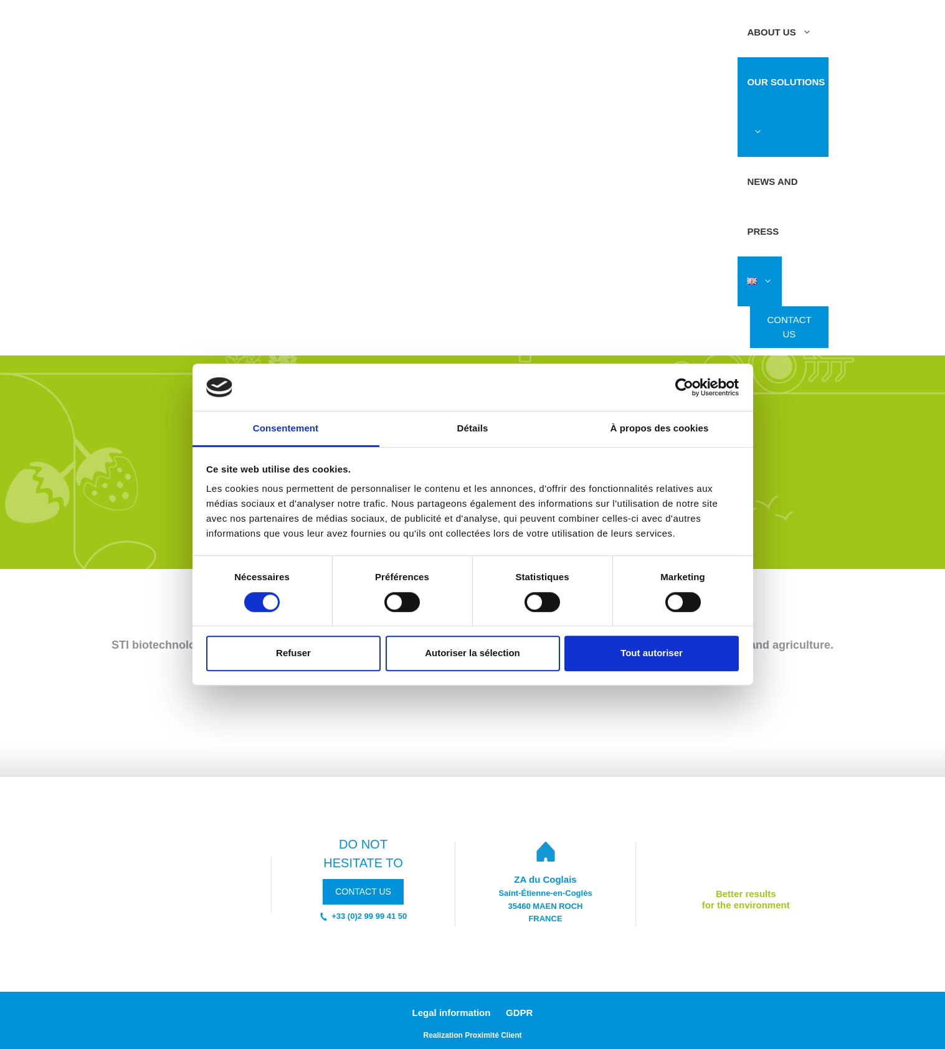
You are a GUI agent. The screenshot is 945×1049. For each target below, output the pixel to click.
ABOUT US (783, 32)
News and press (772, 206)
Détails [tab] (472, 428)
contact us (363, 891)
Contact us (789, 326)
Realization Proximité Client (472, 1035)
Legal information (451, 1012)
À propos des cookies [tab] (659, 428)
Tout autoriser (651, 652)
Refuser (293, 652)
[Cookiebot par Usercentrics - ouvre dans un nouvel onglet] (684, 387)
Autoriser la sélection (472, 652)
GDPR (519, 1012)
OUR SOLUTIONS (786, 117)
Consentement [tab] (285, 428)
